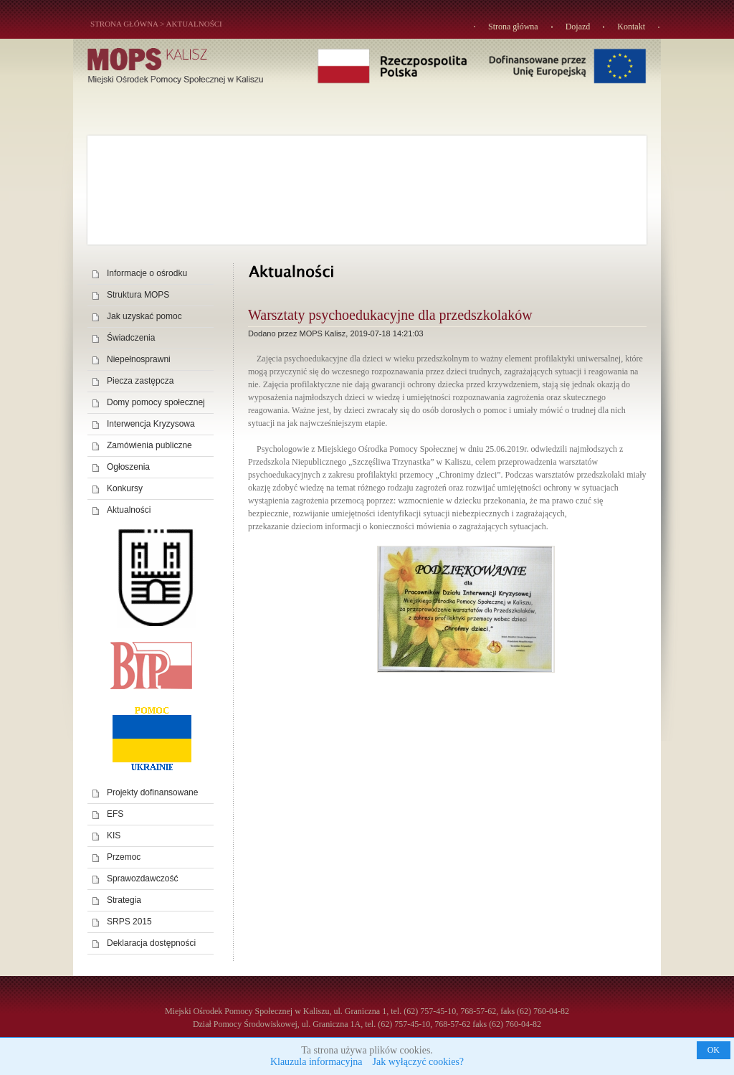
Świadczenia (131, 338)
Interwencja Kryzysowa (151, 424)
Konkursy (125, 488)
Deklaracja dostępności (151, 943)
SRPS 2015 (129, 922)
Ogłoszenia (128, 467)
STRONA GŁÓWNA (124, 23)
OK (713, 1050)
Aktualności (194, 23)
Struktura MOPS (138, 295)
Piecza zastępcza (140, 381)
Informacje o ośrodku (147, 273)
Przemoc (123, 857)
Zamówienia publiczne (149, 445)
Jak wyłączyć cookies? (418, 1061)
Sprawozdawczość (142, 878)
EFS (115, 814)
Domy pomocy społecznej (156, 402)
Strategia (124, 900)
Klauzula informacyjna (316, 1061)
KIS (113, 835)
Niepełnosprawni (139, 359)
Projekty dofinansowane (152, 792)
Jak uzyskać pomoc (144, 316)
